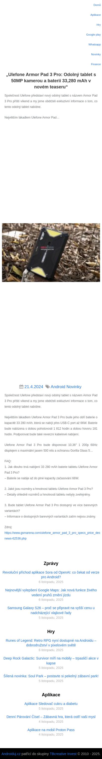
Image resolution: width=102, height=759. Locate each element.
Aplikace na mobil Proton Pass (51, 730)
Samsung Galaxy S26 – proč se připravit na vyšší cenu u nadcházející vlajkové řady (51, 610)
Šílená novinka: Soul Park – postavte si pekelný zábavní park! (51, 676)
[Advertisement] (50, 173)
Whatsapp (94, 44)
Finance (96, 64)
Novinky (96, 54)
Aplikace (95, 14)
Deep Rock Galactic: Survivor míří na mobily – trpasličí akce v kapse (51, 660)
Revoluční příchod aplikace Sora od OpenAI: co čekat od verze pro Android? (51, 574)
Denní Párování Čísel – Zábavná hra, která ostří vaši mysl (51, 717)
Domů (97, 4)
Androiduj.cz (11, 754)
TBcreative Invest (63, 754)
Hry (99, 24)
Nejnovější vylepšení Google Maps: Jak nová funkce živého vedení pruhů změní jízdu (51, 592)
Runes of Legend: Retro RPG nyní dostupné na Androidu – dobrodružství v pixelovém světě (51, 643)
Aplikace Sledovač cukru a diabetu (50, 704)
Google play (93, 34)
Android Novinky (66, 386)
